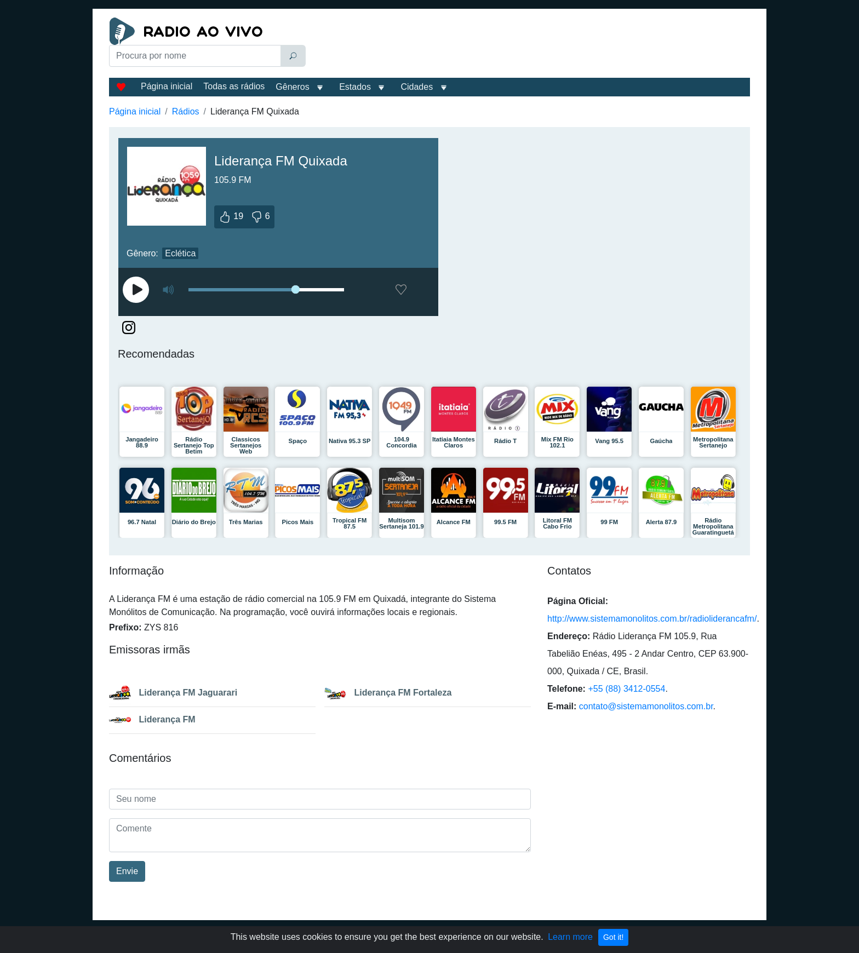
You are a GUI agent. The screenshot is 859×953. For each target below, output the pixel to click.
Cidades (416, 86)
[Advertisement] (530, 45)
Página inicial (166, 86)
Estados (355, 86)
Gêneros (292, 86)
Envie (127, 871)
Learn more (570, 936)
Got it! (613, 937)
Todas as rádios (234, 86)
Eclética (180, 253)
